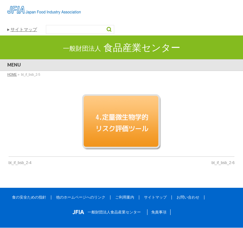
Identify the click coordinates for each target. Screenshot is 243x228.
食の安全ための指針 (29, 197)
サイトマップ (23, 29)
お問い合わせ (188, 197)
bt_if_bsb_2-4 (20, 163)
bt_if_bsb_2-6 (223, 163)
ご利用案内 (124, 197)
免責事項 (158, 212)
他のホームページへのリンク (80, 197)
